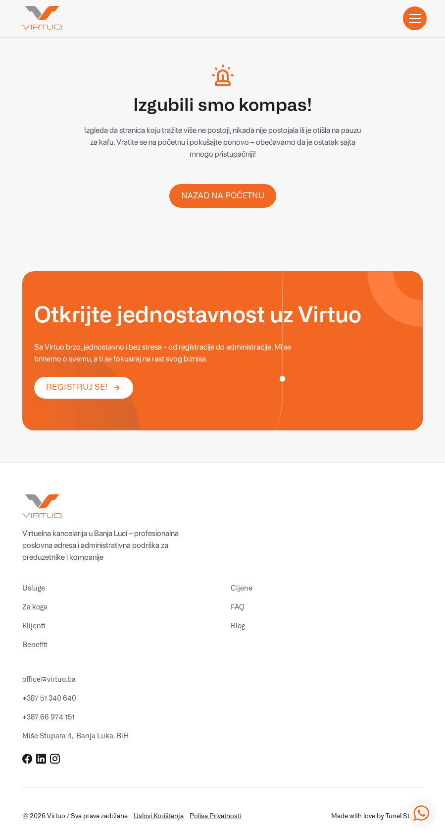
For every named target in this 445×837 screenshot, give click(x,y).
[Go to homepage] (42, 18)
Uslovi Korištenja (159, 816)
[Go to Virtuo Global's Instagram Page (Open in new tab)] (55, 759)
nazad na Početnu (222, 196)
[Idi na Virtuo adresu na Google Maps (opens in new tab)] (75, 736)
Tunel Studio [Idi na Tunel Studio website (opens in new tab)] (404, 816)
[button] (413, 18)
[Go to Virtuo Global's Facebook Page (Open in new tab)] (27, 759)
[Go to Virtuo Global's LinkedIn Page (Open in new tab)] (41, 759)
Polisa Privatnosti (216, 816)
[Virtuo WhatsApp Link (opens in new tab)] (421, 813)
